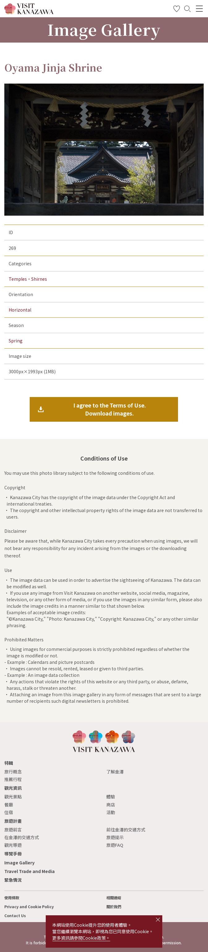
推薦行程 (13, 779)
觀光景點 (13, 796)
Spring (16, 340)
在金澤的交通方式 (21, 837)
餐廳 (8, 804)
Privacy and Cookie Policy (29, 906)
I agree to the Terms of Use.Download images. (109, 409)
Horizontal (20, 310)
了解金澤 (115, 771)
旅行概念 (13, 771)
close (158, 919)
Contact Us (15, 915)
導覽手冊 (13, 854)
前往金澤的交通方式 (125, 829)
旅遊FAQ (114, 845)
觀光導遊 (13, 845)
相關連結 (113, 897)
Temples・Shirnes (28, 279)
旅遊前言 (13, 829)
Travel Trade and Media (29, 871)
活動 (110, 812)
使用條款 (11, 897)
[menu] (199, 8)
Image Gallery (19, 862)
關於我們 (113, 906)
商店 (110, 804)
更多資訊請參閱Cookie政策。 (81, 938)
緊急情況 (13, 880)
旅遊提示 (115, 837)
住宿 (8, 812)
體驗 (110, 796)
